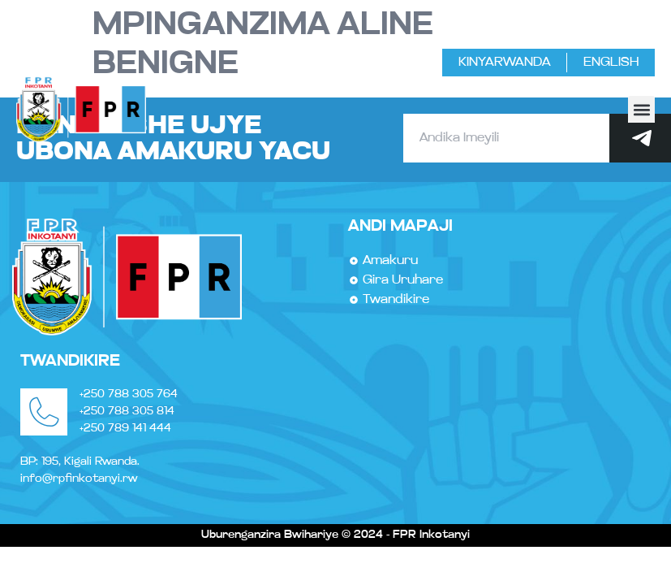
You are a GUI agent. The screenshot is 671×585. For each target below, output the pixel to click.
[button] (641, 109)
